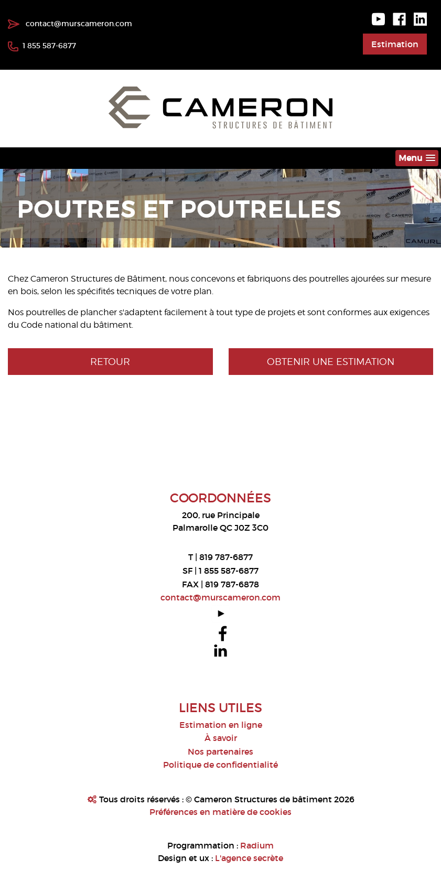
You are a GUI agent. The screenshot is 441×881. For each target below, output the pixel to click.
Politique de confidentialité (220, 764)
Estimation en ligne (220, 724)
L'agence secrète (249, 858)
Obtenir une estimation (330, 361)
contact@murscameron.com (70, 23)
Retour (110, 361)
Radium (257, 845)
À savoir (221, 738)
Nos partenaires (220, 751)
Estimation (394, 44)
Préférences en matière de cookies (220, 812)
